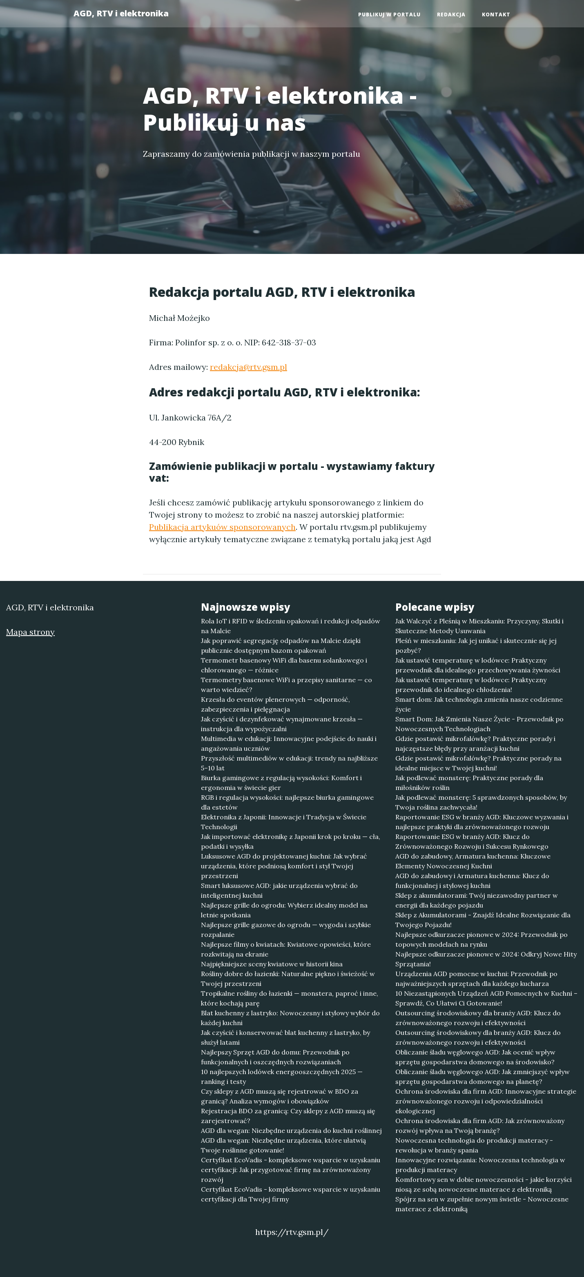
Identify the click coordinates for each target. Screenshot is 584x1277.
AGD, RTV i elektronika (121, 13)
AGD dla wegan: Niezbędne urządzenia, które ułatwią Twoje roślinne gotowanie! (283, 1145)
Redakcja (451, 14)
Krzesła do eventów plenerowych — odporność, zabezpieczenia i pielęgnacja (275, 704)
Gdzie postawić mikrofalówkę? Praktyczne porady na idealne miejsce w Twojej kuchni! (478, 763)
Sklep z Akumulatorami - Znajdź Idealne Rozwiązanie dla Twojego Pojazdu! (483, 920)
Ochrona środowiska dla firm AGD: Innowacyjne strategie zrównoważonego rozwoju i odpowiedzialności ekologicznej (485, 1101)
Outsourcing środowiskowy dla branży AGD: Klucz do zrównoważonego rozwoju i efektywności (478, 1018)
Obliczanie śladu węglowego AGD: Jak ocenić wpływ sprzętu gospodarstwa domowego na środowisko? (475, 1057)
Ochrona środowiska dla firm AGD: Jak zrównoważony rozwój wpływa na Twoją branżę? (479, 1126)
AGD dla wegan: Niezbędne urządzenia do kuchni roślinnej (291, 1130)
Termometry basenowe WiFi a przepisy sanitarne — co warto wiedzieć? (286, 685)
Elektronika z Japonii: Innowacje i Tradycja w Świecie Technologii (283, 822)
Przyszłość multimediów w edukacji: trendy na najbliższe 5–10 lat (289, 763)
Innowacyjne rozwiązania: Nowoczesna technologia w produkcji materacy (480, 1165)
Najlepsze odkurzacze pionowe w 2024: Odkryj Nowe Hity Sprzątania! (486, 959)
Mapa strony (30, 632)
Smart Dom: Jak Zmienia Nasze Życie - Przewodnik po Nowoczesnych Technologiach (479, 724)
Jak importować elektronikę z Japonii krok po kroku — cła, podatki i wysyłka (290, 841)
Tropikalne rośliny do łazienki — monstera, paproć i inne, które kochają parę (289, 998)
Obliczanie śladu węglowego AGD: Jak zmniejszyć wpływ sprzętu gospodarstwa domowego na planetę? (482, 1077)
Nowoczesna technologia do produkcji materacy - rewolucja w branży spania (474, 1145)
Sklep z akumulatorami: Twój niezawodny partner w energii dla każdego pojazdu (476, 900)
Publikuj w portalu (389, 14)
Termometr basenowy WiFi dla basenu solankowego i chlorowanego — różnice (284, 665)
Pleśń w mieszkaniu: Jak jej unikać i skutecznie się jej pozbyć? (476, 645)
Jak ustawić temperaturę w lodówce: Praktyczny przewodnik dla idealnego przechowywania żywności (477, 665)
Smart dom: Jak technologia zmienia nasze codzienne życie (479, 704)
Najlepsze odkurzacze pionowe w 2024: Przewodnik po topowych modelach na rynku (481, 939)
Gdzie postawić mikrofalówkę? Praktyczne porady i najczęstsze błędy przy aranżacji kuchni (475, 743)
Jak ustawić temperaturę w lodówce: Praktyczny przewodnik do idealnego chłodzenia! (470, 685)
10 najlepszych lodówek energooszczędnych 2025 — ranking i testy (282, 1077)
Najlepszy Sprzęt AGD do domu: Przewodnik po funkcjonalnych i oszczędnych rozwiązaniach (275, 1057)
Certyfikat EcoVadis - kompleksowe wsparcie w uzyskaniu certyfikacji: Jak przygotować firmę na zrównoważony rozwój (290, 1170)
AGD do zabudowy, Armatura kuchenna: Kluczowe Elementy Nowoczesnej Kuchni (473, 861)
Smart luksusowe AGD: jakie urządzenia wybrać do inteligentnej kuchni (279, 890)
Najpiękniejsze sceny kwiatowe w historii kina (272, 964)
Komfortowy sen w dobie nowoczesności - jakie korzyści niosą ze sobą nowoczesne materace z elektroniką (483, 1184)
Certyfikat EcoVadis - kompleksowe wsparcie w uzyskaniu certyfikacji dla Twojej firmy (290, 1194)
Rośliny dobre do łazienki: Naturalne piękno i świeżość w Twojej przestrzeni (288, 979)
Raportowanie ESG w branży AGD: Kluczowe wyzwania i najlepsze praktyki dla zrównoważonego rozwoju (481, 822)
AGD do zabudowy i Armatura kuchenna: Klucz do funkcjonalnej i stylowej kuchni (472, 881)
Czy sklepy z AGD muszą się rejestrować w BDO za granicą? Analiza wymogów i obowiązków (279, 1096)
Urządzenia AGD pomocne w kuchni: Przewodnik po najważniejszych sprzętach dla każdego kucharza (476, 979)
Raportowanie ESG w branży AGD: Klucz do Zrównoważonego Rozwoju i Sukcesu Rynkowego (471, 841)
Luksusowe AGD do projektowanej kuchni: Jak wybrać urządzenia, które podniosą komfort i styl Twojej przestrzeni (284, 866)
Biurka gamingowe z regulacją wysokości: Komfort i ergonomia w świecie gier (281, 783)
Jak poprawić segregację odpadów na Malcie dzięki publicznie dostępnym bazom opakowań (281, 645)
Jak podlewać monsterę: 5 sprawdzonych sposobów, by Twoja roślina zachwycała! (481, 802)
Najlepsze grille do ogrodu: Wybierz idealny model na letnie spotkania (284, 910)
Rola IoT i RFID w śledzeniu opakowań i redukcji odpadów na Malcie (290, 626)
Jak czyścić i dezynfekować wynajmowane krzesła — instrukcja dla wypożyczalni (282, 724)
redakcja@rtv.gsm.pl (248, 367)
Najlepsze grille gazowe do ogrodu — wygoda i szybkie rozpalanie (286, 930)
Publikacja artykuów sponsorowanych (222, 527)
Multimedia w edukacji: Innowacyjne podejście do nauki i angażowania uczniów (289, 743)
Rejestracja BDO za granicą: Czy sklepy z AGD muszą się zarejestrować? (288, 1116)
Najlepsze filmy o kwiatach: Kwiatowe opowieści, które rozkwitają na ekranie (286, 949)
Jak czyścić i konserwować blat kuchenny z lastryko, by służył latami (285, 1037)
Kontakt (496, 14)
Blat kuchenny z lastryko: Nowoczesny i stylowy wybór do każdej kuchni (290, 1018)
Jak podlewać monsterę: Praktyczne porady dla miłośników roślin (469, 783)
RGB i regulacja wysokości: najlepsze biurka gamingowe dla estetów (287, 802)
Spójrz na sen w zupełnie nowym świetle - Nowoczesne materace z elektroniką (481, 1204)
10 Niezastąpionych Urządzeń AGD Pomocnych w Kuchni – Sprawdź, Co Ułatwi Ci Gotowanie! (486, 998)
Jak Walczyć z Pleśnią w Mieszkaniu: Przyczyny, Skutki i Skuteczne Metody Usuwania (479, 626)
